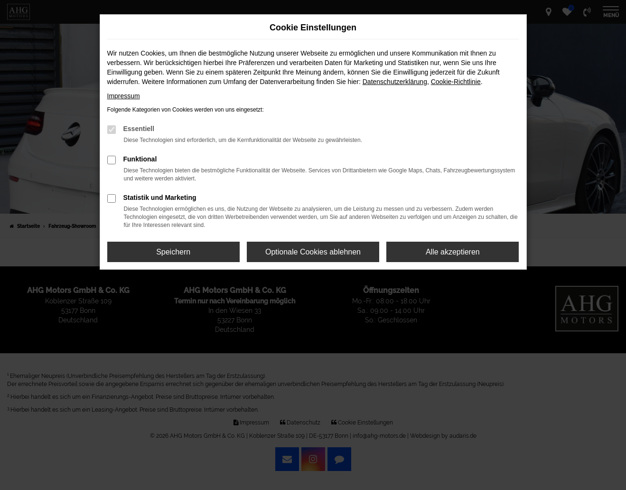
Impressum (123, 96)
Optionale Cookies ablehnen (313, 252)
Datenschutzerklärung (395, 81)
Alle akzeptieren (453, 252)
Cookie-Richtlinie (456, 81)
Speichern (173, 252)
